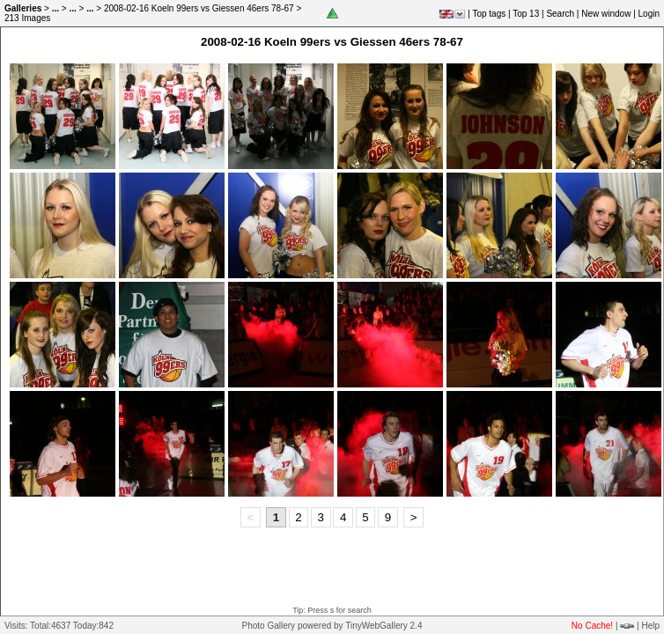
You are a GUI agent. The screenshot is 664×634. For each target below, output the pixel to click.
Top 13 (526, 13)
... (55, 8)
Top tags (488, 13)
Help (650, 625)
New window (606, 13)
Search (560, 13)
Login (649, 13)
